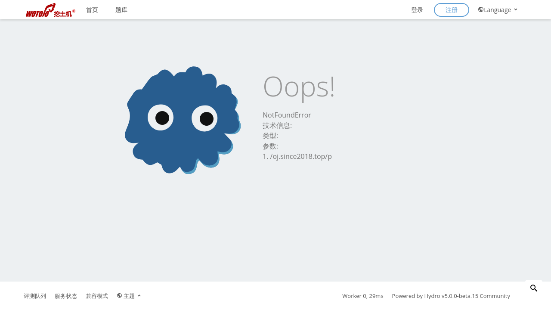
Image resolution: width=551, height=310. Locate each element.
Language (498, 10)
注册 (452, 10)
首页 (92, 10)
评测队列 (35, 296)
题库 (121, 10)
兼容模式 (97, 296)
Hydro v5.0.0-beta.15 (451, 296)
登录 (417, 10)
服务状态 (66, 296)
